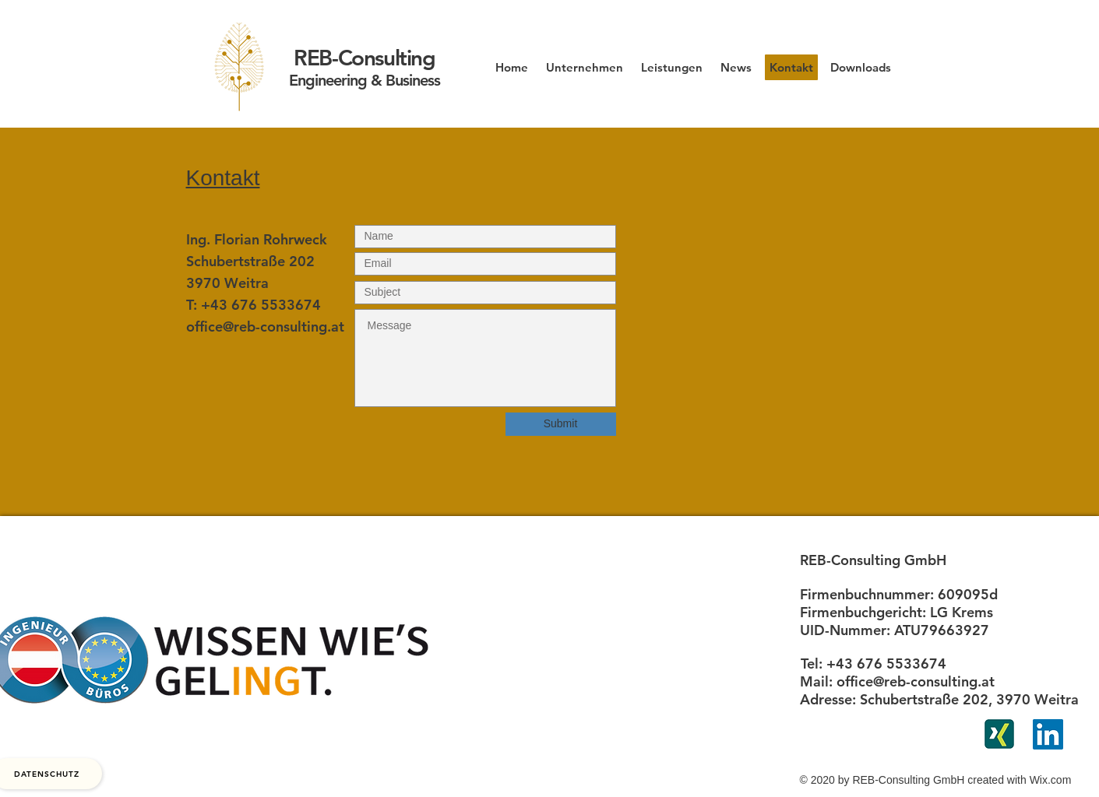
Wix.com (1051, 780)
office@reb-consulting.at (265, 326)
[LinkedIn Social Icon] (1048, 734)
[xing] (999, 733)
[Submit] (560, 424)
